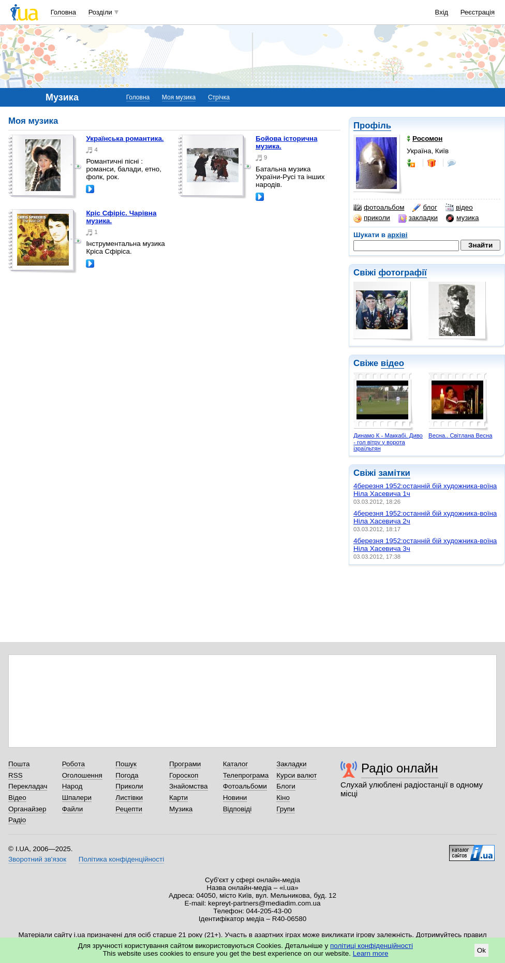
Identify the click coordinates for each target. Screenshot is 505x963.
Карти (178, 797)
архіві (398, 235)
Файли (72, 809)
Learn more (371, 953)
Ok (481, 950)
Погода (126, 775)
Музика (180, 809)
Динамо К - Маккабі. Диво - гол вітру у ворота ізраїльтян (388, 441)
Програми (185, 764)
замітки (394, 473)
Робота (73, 764)
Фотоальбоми (245, 786)
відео (459, 207)
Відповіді (237, 809)
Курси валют (296, 775)
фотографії (402, 273)
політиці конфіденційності (371, 946)
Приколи (129, 786)
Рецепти (128, 809)
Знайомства (188, 786)
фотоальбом (378, 207)
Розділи (100, 12)
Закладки (291, 764)
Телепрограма (246, 775)
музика (462, 218)
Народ (72, 786)
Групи (285, 809)
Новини (235, 797)
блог (424, 207)
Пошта (18, 764)
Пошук (126, 764)
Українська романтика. (125, 138)
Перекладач (27, 786)
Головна (63, 12)
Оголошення (82, 775)
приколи (371, 218)
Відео (17, 797)
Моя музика (179, 97)
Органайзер (27, 809)
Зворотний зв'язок (37, 859)
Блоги (285, 786)
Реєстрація (478, 12)
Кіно (283, 797)
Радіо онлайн (399, 768)
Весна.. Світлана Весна (460, 435)
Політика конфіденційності (121, 859)
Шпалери (77, 797)
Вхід (442, 12)
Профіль (372, 125)
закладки (418, 218)
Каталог (235, 764)
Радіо (17, 820)
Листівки (129, 797)
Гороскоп (183, 775)
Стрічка (219, 97)
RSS (15, 775)
